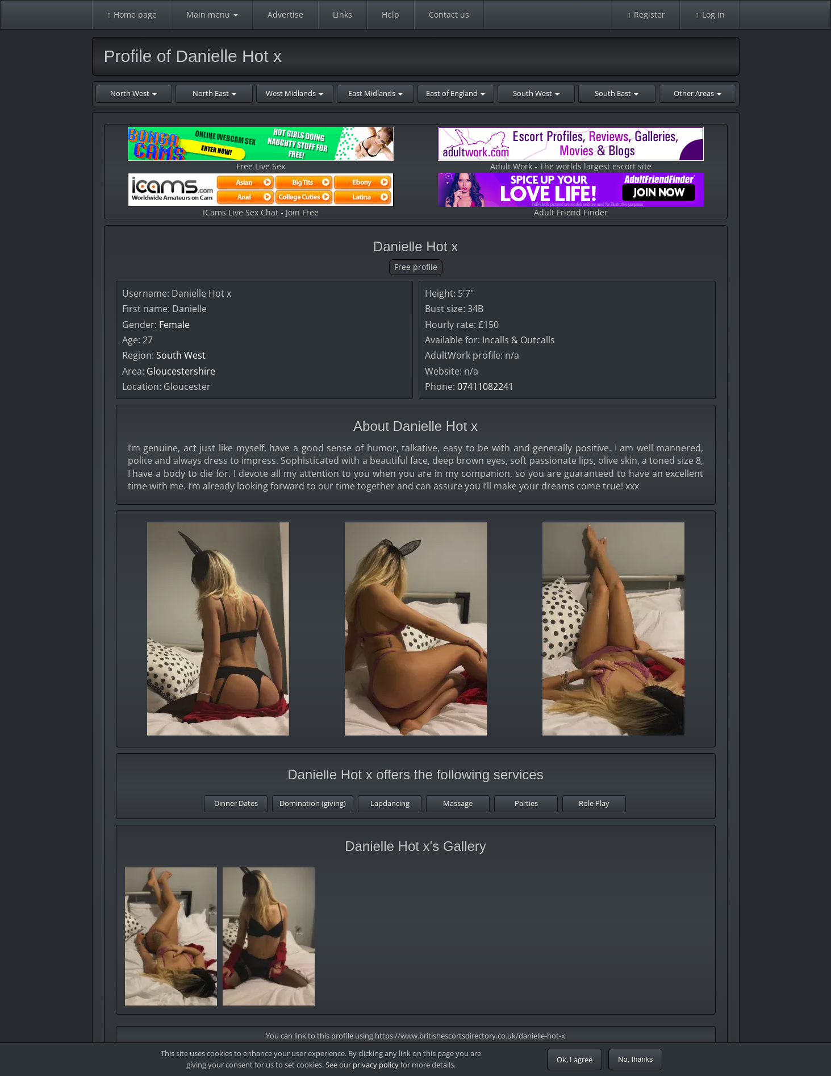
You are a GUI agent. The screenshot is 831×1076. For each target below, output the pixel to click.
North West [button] (133, 93)
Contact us (449, 14)
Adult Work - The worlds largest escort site (571, 149)
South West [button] (536, 93)
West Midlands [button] (294, 93)
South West (181, 355)
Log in (710, 14)
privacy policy (376, 1065)
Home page (132, 14)
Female (174, 324)
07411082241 (485, 386)
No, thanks (635, 1059)
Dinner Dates (236, 803)
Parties (526, 803)
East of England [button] (455, 93)
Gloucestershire (181, 371)
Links (342, 14)
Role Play (594, 803)
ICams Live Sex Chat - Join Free (261, 195)
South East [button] (616, 93)
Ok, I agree (574, 1059)
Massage (458, 803)
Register (646, 14)
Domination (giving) (312, 803)
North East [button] (214, 93)
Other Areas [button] (697, 93)
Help (390, 14)
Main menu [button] (212, 14)
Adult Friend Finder (571, 195)
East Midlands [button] (375, 93)
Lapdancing (390, 803)
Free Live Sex (261, 149)
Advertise (285, 14)
